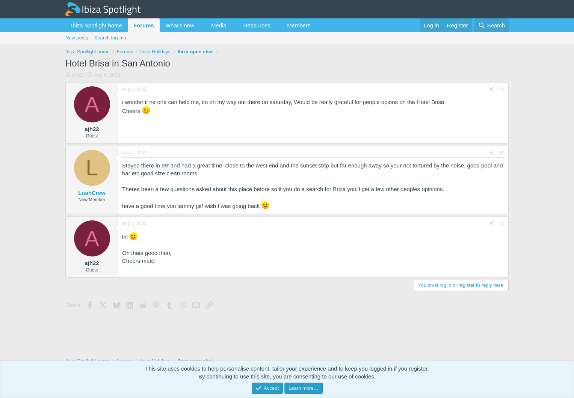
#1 (502, 89)
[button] (200, 25)
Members (299, 25)
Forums (143, 25)
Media (219, 25)
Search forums (110, 38)
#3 (502, 223)
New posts (76, 38)
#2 (502, 152)
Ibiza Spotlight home (96, 25)
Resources (256, 25)
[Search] (491, 25)
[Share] (492, 89)
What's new (179, 25)
